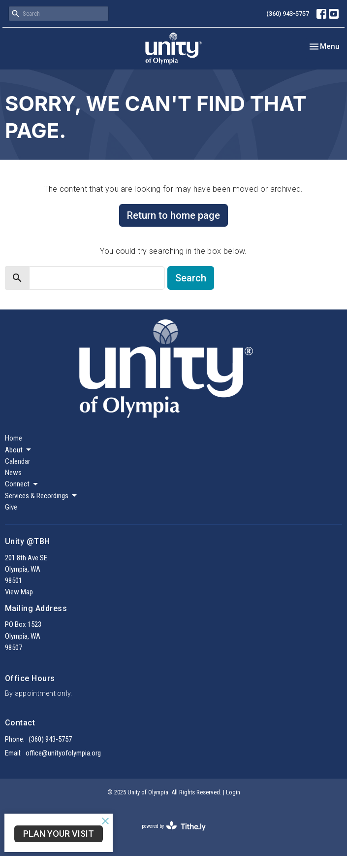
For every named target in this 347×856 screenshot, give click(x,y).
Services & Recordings (41, 496)
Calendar (17, 461)
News (13, 472)
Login (233, 792)
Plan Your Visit (58, 833)
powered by (174, 826)
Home (13, 438)
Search (190, 278)
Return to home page (173, 215)
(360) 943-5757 (287, 13)
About (18, 450)
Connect (22, 484)
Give (11, 507)
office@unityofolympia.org (63, 753)
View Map (19, 591)
